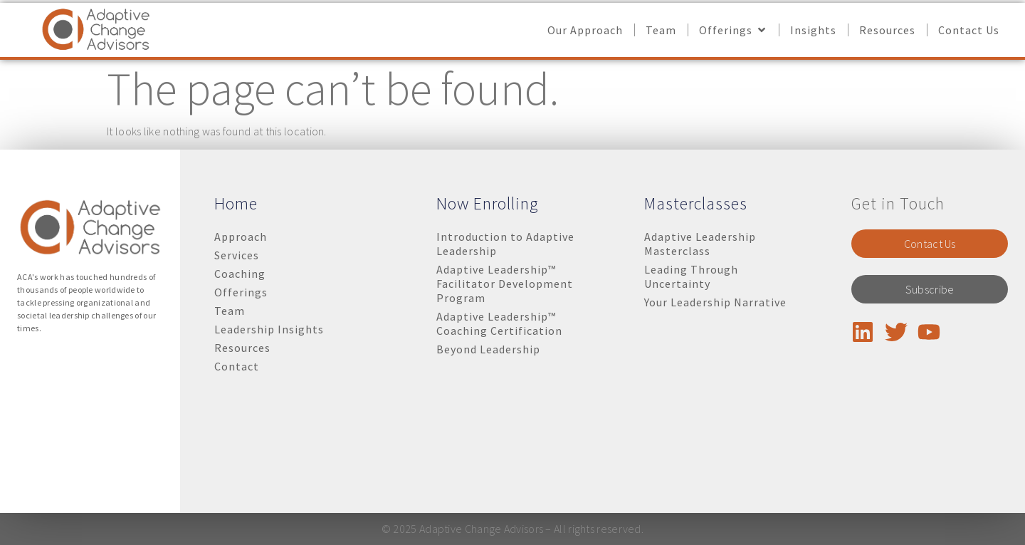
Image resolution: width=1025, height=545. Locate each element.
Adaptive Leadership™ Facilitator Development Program (504, 283)
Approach (240, 236)
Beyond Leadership (488, 349)
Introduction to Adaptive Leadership (505, 243)
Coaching (240, 273)
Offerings (241, 292)
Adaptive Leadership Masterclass (700, 243)
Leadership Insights (269, 329)
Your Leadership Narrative (715, 302)
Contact (236, 366)
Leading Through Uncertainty (691, 276)
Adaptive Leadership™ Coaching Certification (499, 323)
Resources (242, 348)
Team (229, 310)
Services (236, 255)
